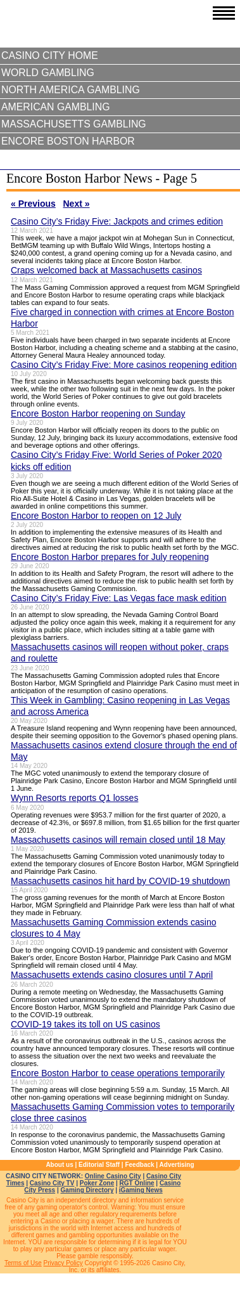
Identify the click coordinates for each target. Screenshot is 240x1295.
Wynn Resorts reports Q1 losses (74, 798)
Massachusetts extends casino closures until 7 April (112, 975)
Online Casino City (113, 1176)
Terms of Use (23, 1262)
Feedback (139, 1164)
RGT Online (137, 1183)
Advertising (177, 1164)
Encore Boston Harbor (68, 141)
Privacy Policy (63, 1262)
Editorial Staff (99, 1164)
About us (59, 1164)
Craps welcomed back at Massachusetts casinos (106, 270)
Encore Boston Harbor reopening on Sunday (98, 413)
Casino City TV (52, 1183)
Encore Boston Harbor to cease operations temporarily (118, 1073)
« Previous (33, 203)
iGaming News (141, 1190)
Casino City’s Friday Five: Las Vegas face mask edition (119, 598)
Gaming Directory (87, 1190)
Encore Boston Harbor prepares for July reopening (110, 557)
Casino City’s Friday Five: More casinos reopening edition (124, 365)
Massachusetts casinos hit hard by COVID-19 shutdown (120, 881)
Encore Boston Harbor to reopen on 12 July (96, 516)
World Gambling (47, 72)
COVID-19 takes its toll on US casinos (85, 1024)
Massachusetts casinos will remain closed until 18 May (118, 840)
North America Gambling (70, 89)
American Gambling (55, 106)
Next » (76, 203)
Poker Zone (97, 1183)
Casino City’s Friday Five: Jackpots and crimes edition (117, 221)
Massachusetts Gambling (73, 124)
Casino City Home (49, 55)
